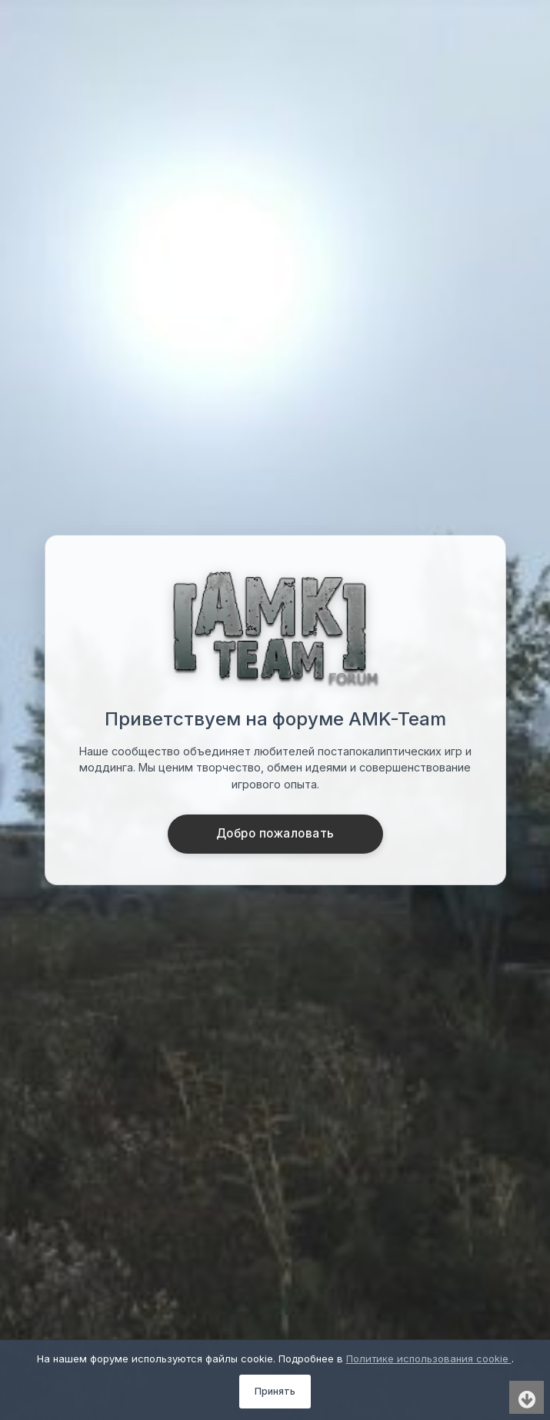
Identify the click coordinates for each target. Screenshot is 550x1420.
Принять (275, 1391)
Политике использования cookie (429, 1358)
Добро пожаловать (275, 833)
